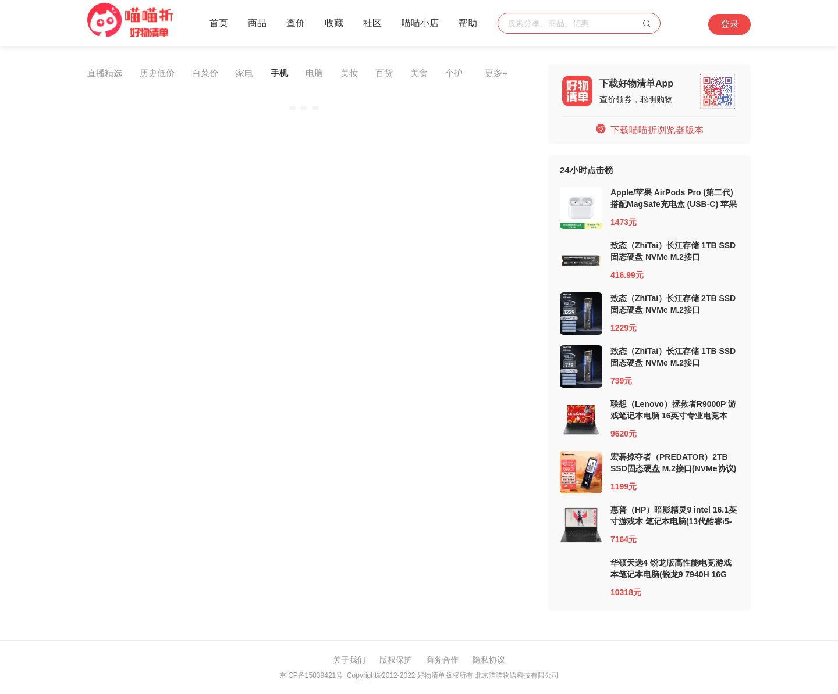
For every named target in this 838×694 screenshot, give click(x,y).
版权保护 (395, 659)
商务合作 (442, 659)
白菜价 (205, 73)
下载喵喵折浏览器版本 (649, 130)
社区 (372, 23)
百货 (384, 73)
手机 (279, 73)
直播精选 (104, 73)
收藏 (334, 23)
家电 (244, 73)
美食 (419, 73)
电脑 (314, 73)
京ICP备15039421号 (311, 675)
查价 (295, 23)
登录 (729, 24)
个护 (454, 73)
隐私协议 (489, 659)
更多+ (496, 73)
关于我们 (349, 659)
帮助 (468, 23)
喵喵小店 (420, 23)
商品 (257, 23)
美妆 (349, 73)
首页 (219, 23)
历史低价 (157, 73)
